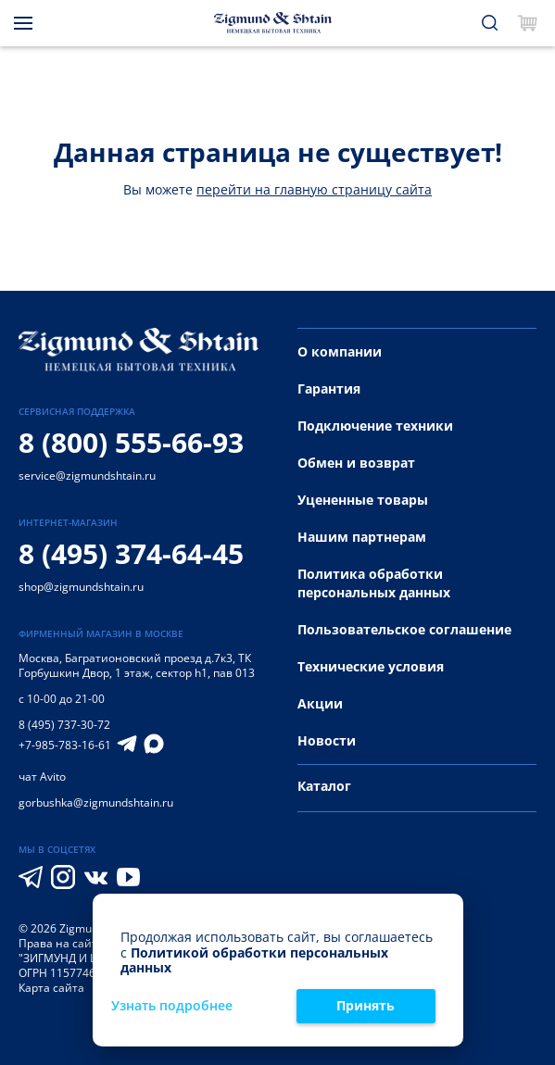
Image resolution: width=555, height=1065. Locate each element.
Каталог (324, 786)
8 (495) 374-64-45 (131, 553)
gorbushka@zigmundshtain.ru (96, 802)
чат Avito (42, 776)
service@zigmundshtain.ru (87, 475)
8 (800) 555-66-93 (131, 442)
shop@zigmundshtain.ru (81, 587)
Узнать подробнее (172, 1006)
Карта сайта (51, 988)
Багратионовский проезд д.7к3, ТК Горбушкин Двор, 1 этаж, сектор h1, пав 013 (137, 665)
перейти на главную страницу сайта (314, 189)
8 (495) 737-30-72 (64, 725)
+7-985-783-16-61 (65, 745)
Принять (365, 1005)
